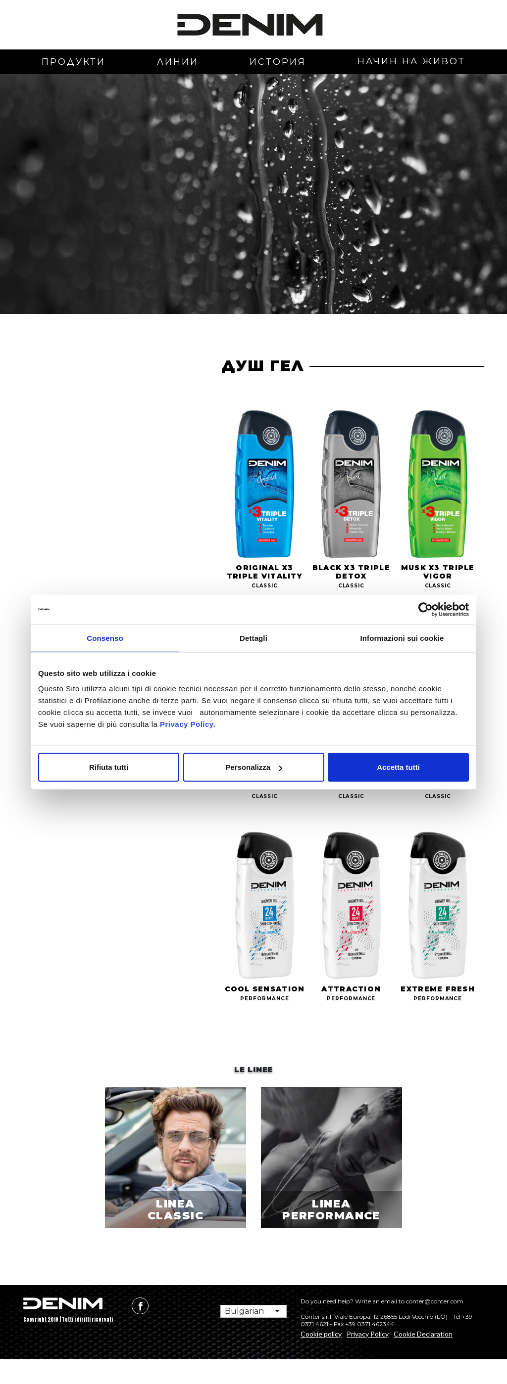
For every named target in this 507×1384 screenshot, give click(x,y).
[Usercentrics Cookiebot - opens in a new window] (425, 609)
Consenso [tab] (105, 637)
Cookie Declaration (423, 1358)
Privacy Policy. (186, 724)
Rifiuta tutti (108, 767)
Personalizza (253, 767)
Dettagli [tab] (253, 637)
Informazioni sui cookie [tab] (402, 637)
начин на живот (411, 61)
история (278, 61)
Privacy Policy (368, 1358)
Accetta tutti (398, 767)
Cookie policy (321, 1358)
